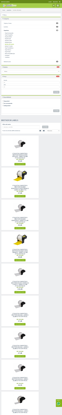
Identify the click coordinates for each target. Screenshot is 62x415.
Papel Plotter (8, 51)
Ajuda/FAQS (45, 351)
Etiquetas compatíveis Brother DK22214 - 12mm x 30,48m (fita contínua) (52, 219)
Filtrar (56, 92)
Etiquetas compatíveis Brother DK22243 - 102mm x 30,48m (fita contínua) (10, 219)
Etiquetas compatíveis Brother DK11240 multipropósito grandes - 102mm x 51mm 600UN (10, 316)
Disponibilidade (7, 97)
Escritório (31, 27)
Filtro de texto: (7, 124)
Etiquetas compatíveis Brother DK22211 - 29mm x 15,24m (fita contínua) (31, 251)
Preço (4, 76)
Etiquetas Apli (8, 38)
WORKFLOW (13, 407)
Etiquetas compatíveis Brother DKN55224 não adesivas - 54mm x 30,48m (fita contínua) (10, 156)
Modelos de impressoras (48, 346)
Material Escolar (31, 61)
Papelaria (31, 30)
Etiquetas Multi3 (8, 37)
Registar (55, 1)
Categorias (6, 18)
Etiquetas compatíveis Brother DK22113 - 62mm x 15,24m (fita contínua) (10, 283)
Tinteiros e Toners (31, 23)
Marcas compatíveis (47, 344)
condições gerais (49, 371)
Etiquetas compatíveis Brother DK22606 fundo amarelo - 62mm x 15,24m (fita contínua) (10, 188)
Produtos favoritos (26, 369)
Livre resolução (25, 349)
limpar (58, 76)
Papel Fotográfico (9, 35)
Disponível (6, 101)
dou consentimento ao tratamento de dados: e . (52, 371)
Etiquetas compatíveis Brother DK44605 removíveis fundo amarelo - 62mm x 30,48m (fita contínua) (31, 156)
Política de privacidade (27, 346)
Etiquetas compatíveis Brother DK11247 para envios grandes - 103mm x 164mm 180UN (31, 284)
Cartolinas (7, 57)
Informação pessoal (26, 364)
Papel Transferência (9, 48)
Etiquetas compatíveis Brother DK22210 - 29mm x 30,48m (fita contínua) (52, 251)
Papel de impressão (9, 33)
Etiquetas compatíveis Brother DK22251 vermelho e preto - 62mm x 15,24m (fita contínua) (31, 188)
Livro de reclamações (26, 351)
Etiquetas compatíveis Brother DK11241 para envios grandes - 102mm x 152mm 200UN (51, 284)
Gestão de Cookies (31, 391)
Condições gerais (25, 344)
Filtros (5, 15)
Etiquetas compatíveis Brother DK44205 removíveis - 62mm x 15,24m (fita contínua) (51, 156)
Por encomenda (7, 103)
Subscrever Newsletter (52, 375)
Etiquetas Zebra (8, 40)
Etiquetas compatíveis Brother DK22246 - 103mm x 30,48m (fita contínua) (51, 187)
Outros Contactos (5, 353)
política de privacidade (47, 372)
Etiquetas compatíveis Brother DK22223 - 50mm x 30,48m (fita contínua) (31, 219)
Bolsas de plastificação (10, 53)
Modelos (5, 67)
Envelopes (7, 55)
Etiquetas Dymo (8, 42)
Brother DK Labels (9, 44)
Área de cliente (25, 361)
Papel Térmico (8, 50)
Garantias (45, 349)
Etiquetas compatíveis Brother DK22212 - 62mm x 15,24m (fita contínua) (10, 251)
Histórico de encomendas (27, 366)
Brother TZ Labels (9, 46)
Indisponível (6, 105)
